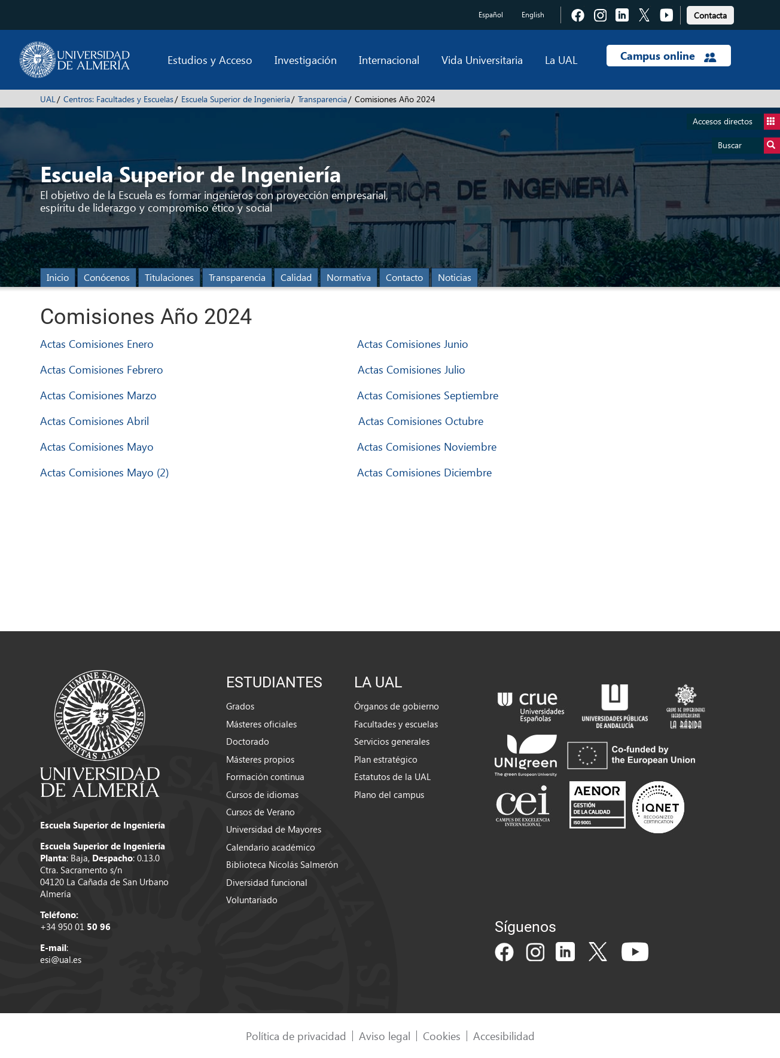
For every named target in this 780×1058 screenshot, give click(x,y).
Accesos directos (736, 122)
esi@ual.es (60, 959)
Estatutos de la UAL (392, 776)
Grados (240, 706)
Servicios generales (391, 741)
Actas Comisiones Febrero (101, 369)
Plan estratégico (386, 759)
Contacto (404, 277)
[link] (710, 13)
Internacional (389, 59)
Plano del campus (389, 794)
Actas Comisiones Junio (412, 343)
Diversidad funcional (266, 882)
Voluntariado (252, 900)
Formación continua (265, 776)
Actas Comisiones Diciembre (424, 471)
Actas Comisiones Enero (97, 343)
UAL (48, 99)
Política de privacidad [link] (296, 1035)
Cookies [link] (442, 1035)
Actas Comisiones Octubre (420, 420)
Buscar (749, 145)
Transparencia (322, 99)
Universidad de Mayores (273, 829)
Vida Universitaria (482, 59)
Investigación (306, 59)
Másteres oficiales (261, 724)
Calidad (296, 277)
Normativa (349, 277)
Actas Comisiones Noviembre (426, 446)
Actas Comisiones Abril (94, 420)
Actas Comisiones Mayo (97, 446)
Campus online (668, 55)
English (533, 14)
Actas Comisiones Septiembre (427, 394)
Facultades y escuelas (396, 724)
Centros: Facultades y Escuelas (118, 99)
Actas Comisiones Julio (411, 369)
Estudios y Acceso (209, 59)
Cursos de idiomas (262, 794)
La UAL (561, 59)
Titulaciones (169, 277)
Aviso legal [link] (384, 1035)
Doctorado (247, 741)
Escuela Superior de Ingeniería (235, 99)
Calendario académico (270, 847)
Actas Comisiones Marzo (98, 394)
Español (491, 14)
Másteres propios (260, 759)
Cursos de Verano (260, 812)
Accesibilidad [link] (504, 1035)
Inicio (58, 277)
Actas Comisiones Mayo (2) (104, 471)
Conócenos (107, 277)
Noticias (454, 277)
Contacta (710, 15)
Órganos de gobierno (396, 706)
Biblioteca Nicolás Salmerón (282, 864)
